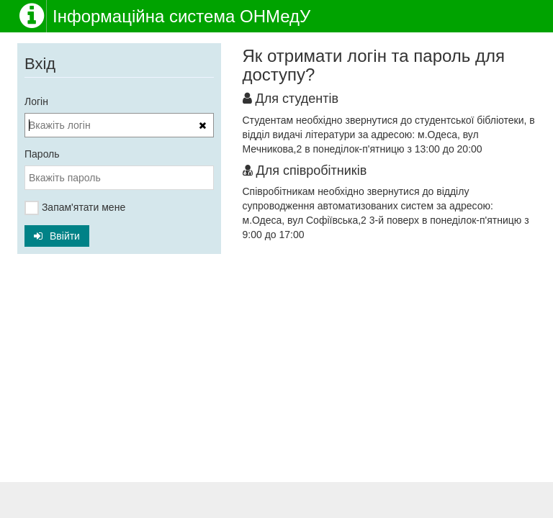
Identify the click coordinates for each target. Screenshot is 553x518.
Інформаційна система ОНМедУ (181, 16)
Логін (36, 101)
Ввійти (57, 236)
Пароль (42, 154)
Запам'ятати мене (74, 208)
